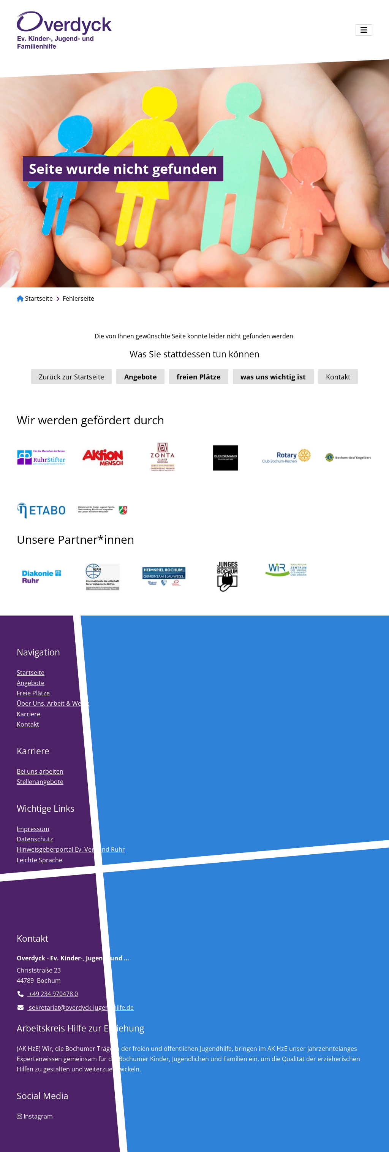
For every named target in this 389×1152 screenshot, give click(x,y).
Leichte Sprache (39, 860)
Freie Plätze (33, 693)
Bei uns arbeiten (40, 771)
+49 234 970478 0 (47, 994)
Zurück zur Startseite (71, 376)
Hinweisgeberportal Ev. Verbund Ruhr (71, 849)
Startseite (35, 298)
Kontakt (338, 376)
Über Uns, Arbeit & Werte (53, 703)
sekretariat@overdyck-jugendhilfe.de (75, 1007)
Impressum (33, 829)
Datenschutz (35, 839)
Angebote (30, 683)
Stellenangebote (40, 782)
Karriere (28, 714)
